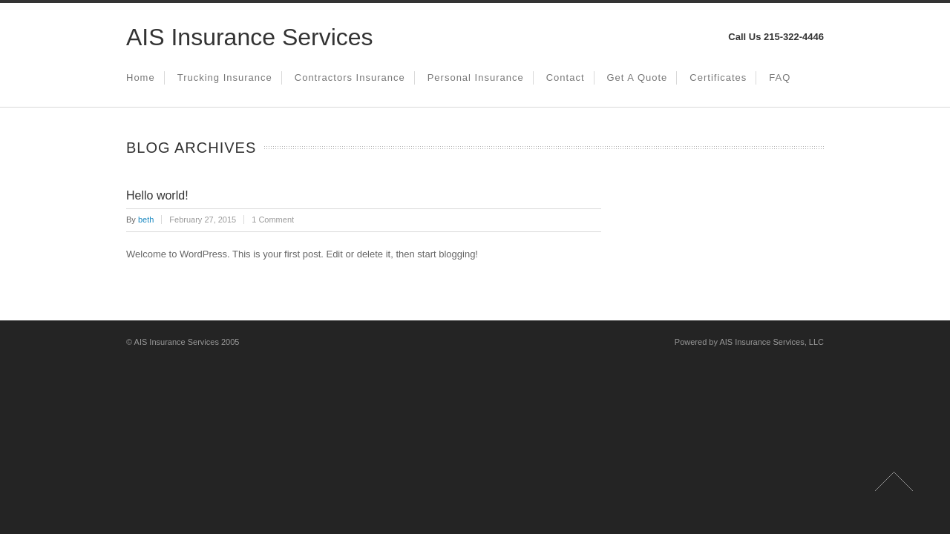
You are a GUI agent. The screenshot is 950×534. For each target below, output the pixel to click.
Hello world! (157, 195)
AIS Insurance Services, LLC (771, 341)
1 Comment (273, 219)
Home (140, 77)
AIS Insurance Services (249, 37)
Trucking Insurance (224, 77)
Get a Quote (637, 77)
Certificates (718, 77)
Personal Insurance (476, 77)
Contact (565, 77)
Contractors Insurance (350, 77)
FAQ (779, 77)
